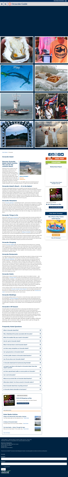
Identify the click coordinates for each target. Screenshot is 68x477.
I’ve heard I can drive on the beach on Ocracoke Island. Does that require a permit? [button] (20, 367)
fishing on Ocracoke (26, 232)
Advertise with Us (4, 446)
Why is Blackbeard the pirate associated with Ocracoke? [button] (17, 333)
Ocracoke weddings (14, 298)
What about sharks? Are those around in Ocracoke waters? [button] (18, 382)
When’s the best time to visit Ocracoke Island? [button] (15, 344)
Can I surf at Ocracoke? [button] (9, 374)
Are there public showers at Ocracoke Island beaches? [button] (17, 355)
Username (3, 456)
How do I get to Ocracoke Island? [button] (12, 341)
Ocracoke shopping (10, 244)
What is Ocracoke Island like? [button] (11, 330)
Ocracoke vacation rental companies (19, 289)
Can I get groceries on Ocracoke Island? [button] (13, 352)
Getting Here (22, 179)
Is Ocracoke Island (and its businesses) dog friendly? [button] (17, 362)
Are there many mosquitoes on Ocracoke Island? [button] (16, 348)
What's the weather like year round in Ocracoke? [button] (15, 337)
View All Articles (6, 432)
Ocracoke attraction (9, 202)
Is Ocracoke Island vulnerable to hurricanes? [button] (14, 389)
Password (3, 461)
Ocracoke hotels (12, 277)
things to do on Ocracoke (13, 217)
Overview (22, 178)
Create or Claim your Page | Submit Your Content (9, 444)
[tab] (22, 330)
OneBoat (8, 450)
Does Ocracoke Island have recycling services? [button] (15, 385)
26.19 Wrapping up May (53, 204)
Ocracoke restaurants (9, 259)
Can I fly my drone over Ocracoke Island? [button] (14, 359)
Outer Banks (4, 152)
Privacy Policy (29, 439)
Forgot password (7, 466)
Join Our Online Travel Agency (6, 445)
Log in (3, 469)
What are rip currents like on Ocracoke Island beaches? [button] (17, 378)
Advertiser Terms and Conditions (7, 447)
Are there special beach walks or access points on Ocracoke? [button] (19, 371)
